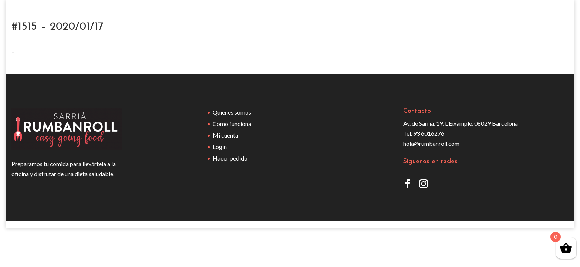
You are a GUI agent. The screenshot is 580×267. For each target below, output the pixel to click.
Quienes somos (232, 112)
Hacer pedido (230, 158)
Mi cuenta (225, 135)
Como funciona (232, 123)
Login (220, 146)
